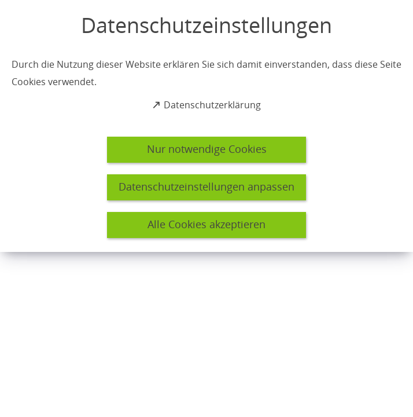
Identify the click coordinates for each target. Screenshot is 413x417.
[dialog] (206, 126)
